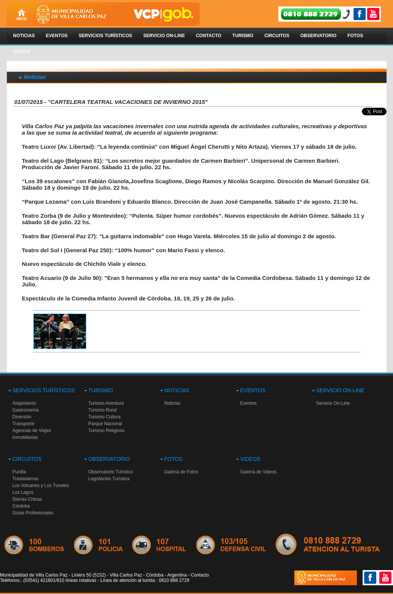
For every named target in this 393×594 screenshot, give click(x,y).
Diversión (22, 417)
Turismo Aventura (106, 403)
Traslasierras (26, 478)
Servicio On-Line (164, 35)
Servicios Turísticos (105, 35)
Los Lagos (23, 492)
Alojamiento (24, 403)
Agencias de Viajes (32, 430)
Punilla (19, 472)
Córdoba (21, 506)
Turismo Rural (102, 410)
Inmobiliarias (25, 437)
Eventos (57, 35)
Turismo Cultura (104, 417)
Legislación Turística (109, 478)
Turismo (242, 35)
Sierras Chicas (27, 499)
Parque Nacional (105, 423)
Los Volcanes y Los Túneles (41, 485)
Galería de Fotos (181, 472)
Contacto (208, 35)
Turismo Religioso (106, 430)
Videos (21, 51)
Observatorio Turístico (110, 472)
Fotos (355, 35)
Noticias (24, 35)
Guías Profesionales (33, 512)
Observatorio (318, 35)
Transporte (24, 423)
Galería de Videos (258, 472)
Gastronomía (26, 410)
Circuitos (276, 35)
